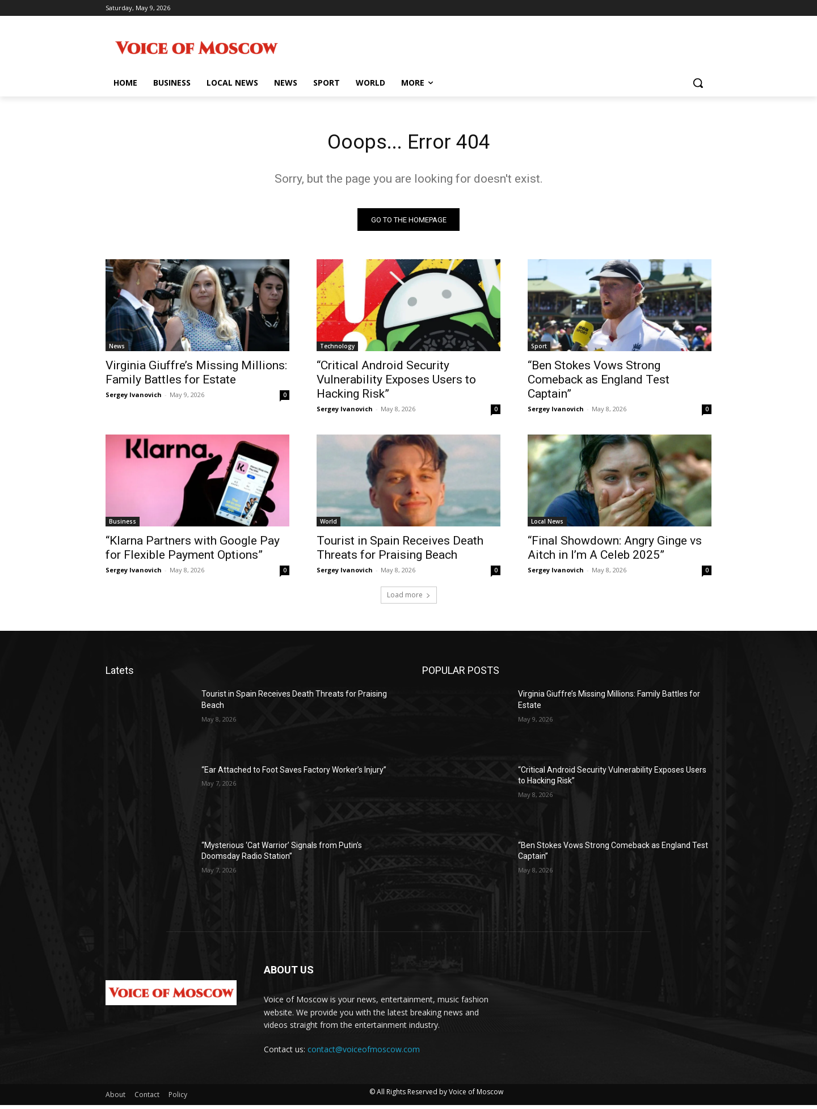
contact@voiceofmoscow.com (364, 1053)
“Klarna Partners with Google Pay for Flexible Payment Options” (193, 552)
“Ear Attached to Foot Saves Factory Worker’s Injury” (293, 773)
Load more (409, 599)
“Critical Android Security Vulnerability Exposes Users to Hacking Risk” (396, 383)
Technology (337, 350)
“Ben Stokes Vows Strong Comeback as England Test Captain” (598, 383)
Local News (547, 525)
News (117, 350)
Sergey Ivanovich (134, 398)
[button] (697, 82)
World (328, 525)
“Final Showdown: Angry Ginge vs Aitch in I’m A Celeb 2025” (615, 552)
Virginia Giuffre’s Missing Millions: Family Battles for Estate (196, 376)
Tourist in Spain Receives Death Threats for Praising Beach (400, 552)
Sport (539, 350)
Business (122, 525)
